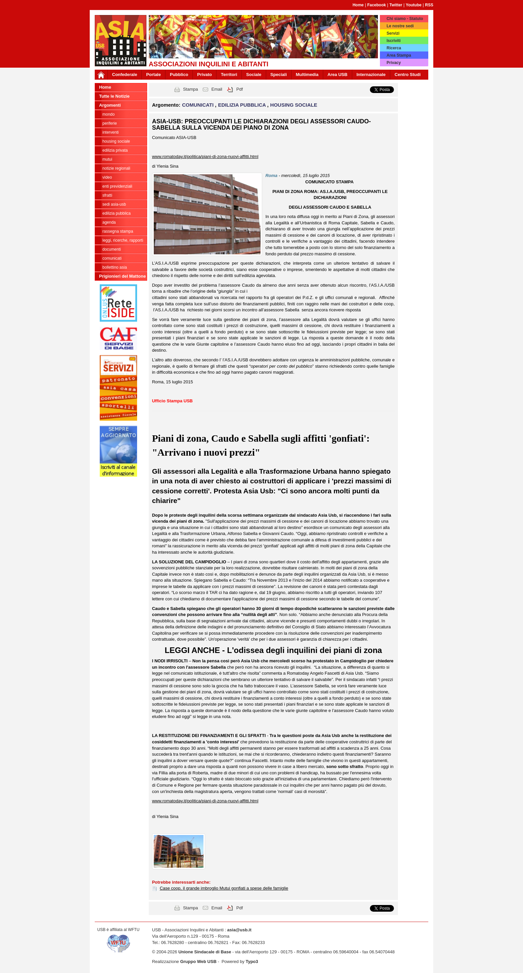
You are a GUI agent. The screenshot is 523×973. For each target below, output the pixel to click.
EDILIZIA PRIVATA (115, 150)
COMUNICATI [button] (198, 105)
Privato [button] (204, 74)
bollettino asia (114, 267)
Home (358, 5)
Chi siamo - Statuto (405, 18)
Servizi (393, 33)
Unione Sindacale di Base (204, 951)
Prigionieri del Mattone (122, 276)
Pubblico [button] (179, 74)
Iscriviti (394, 40)
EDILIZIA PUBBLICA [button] (242, 105)
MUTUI (107, 159)
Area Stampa (399, 55)
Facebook (376, 5)
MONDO (108, 114)
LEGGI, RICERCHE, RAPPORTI (122, 240)
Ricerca (394, 48)
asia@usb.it (239, 929)
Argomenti (110, 105)
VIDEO (107, 177)
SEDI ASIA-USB (114, 204)
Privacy (394, 62)
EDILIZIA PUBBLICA (116, 213)
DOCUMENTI (111, 249)
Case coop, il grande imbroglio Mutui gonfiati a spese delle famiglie (224, 888)
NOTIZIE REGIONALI (116, 168)
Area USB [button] (338, 74)
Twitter (396, 5)
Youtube (414, 5)
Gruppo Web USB (198, 961)
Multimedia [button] (307, 74)
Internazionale (371, 74)
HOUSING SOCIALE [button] (293, 105)
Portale (153, 74)
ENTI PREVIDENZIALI (117, 186)
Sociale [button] (254, 74)
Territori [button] (229, 74)
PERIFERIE (109, 123)
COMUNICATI (111, 258)
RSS (429, 5)
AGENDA (109, 222)
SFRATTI (107, 195)
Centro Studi (408, 74)
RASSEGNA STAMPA (117, 231)
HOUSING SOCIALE (116, 141)
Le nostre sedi (400, 26)
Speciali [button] (279, 74)
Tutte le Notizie (114, 96)
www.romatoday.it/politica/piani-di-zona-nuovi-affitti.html (205, 156)
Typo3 (251, 961)
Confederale (124, 74)
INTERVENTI (110, 132)
